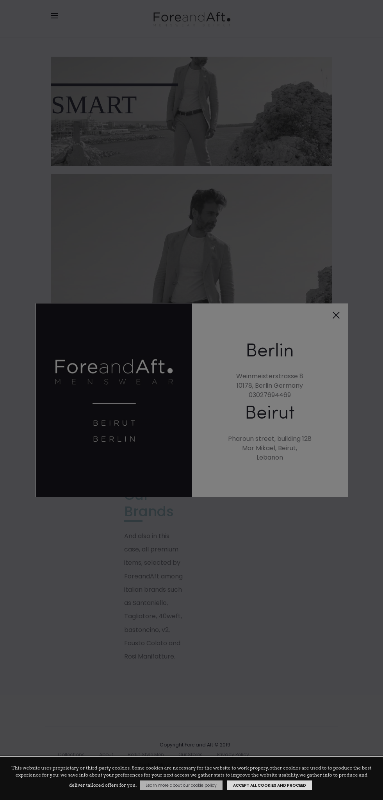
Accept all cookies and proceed (269, 785)
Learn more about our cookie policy (181, 785)
